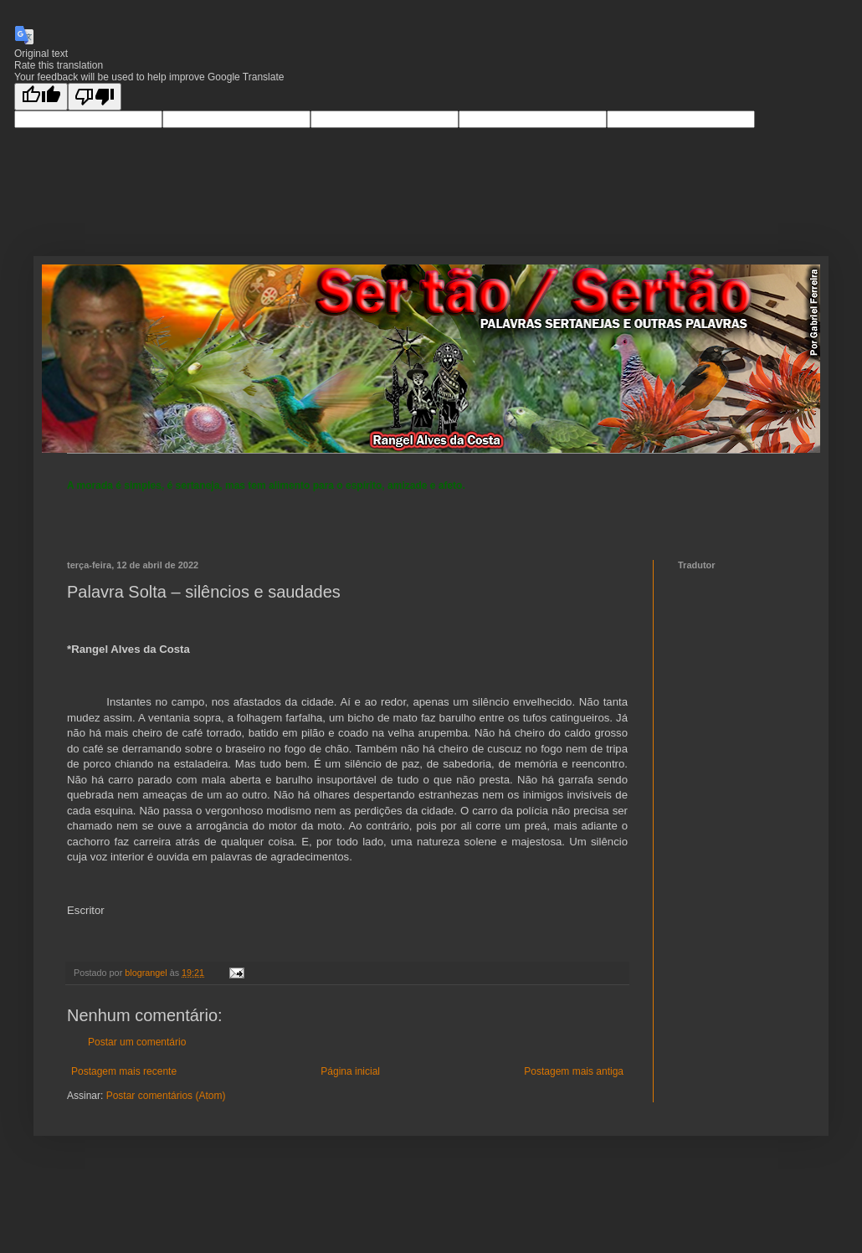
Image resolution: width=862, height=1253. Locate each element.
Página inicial (350, 1071)
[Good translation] (41, 96)
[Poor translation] (94, 96)
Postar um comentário (137, 1042)
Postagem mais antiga (573, 1071)
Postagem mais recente (124, 1071)
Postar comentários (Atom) (166, 1096)
